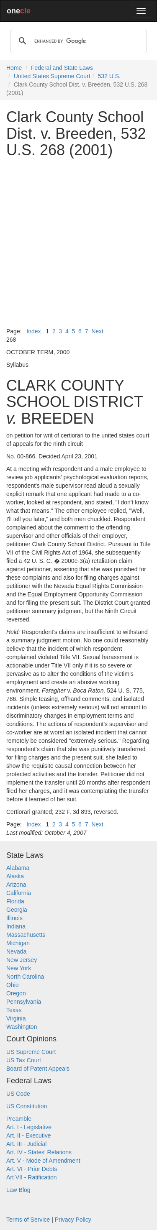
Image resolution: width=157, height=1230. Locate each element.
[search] (77, 41)
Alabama (17, 867)
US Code (18, 1093)
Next (97, 331)
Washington (21, 1026)
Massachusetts (25, 934)
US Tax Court (23, 1060)
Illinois (14, 918)
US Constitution (26, 1106)
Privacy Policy (73, 1219)
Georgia (16, 909)
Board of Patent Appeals (37, 1068)
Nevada (16, 951)
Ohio (12, 985)
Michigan (18, 943)
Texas (14, 1010)
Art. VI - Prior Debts (31, 1169)
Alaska (15, 876)
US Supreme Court (31, 1051)
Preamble (18, 1118)
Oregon (16, 993)
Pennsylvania (23, 1001)
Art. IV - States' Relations (39, 1152)
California (18, 893)
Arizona (16, 884)
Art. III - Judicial (26, 1143)
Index (33, 331)
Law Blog (18, 1190)
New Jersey (21, 959)
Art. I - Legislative (28, 1127)
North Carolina (25, 976)
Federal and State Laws (62, 67)
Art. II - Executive (28, 1135)
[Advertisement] (78, 242)
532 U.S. (109, 76)
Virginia (16, 1018)
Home (14, 67)
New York (18, 968)
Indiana (16, 926)
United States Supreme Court (52, 76)
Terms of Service (28, 1219)
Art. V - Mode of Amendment (43, 1160)
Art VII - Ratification (31, 1177)
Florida (15, 901)
